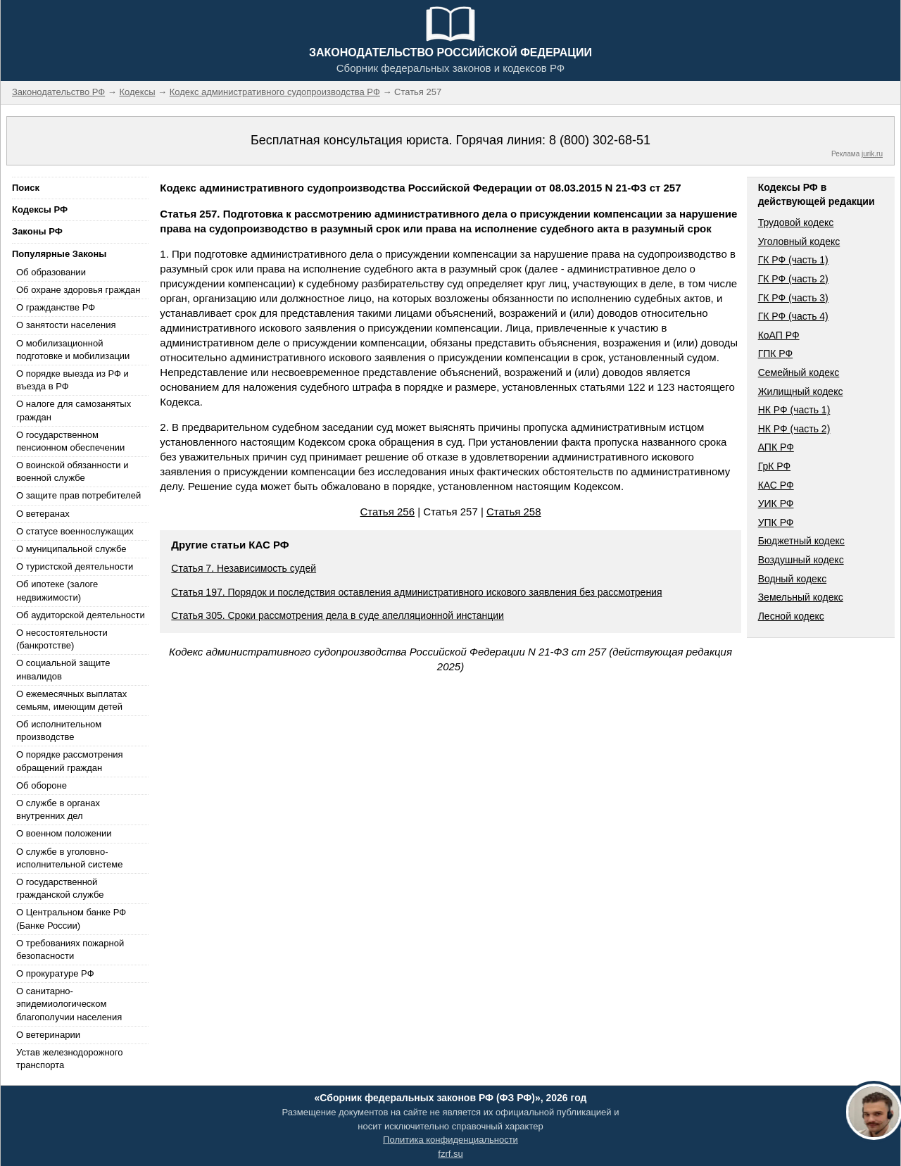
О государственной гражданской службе (59, 888)
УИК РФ (776, 503)
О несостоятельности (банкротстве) (62, 639)
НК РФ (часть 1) (794, 409)
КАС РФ (776, 485)
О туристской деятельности (74, 566)
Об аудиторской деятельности (80, 615)
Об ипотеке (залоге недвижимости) (57, 590)
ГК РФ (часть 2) (793, 278)
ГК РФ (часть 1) (793, 259)
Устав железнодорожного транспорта (69, 1058)
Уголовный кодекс (799, 241)
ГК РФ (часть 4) (793, 316)
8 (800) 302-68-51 (599, 140)
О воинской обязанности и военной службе (72, 471)
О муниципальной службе (71, 549)
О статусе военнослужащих (75, 531)
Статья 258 (513, 512)
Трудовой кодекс (796, 222)
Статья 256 (387, 512)
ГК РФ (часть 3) (793, 297)
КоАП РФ (779, 335)
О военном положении (64, 833)
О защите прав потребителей (78, 495)
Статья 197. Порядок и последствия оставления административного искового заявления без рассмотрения (416, 592)
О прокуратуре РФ (55, 973)
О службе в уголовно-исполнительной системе (69, 858)
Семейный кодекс (799, 372)
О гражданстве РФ (55, 307)
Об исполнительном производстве (58, 730)
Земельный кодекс (800, 597)
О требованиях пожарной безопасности (70, 949)
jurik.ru (872, 154)
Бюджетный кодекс (801, 540)
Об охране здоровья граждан (78, 289)
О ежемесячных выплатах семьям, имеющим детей (71, 700)
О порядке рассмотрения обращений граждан (69, 760)
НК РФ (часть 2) (794, 428)
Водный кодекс (792, 578)
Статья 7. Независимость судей (243, 568)
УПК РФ (776, 522)
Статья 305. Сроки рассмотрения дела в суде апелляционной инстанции (337, 615)
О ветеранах (43, 513)
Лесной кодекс (791, 616)
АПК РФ (776, 447)
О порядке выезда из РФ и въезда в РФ (72, 379)
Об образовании (51, 272)
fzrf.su (450, 1153)
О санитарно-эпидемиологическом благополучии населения (69, 1004)
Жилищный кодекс (800, 391)
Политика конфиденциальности (450, 1139)
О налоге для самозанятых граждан (73, 410)
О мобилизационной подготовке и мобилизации (73, 349)
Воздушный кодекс (801, 559)
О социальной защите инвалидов (63, 669)
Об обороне (41, 785)
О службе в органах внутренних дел (58, 809)
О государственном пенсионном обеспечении (70, 441)
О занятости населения (66, 325)
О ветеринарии (48, 1034)
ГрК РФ (774, 466)
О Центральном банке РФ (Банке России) (71, 918)
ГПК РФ (775, 353)
